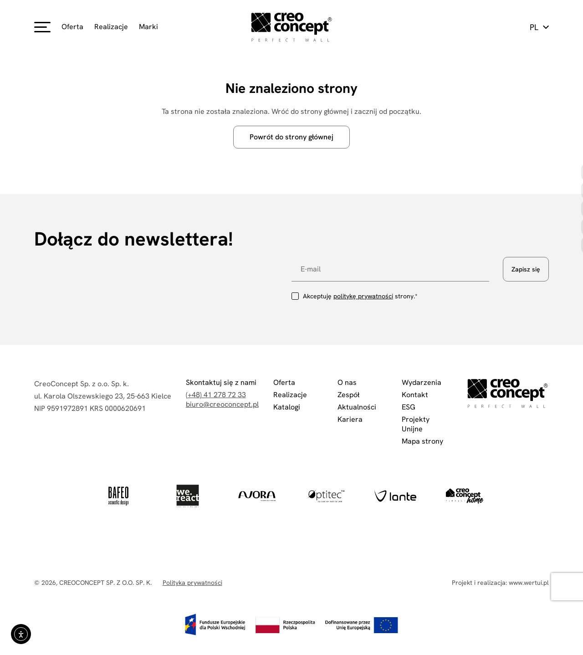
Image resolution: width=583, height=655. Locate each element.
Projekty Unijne (416, 424)
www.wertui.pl (529, 582)
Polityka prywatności (192, 582)
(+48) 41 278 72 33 (216, 394)
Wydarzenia (421, 382)
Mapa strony (422, 441)
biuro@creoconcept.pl (222, 404)
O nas (347, 382)
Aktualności (357, 407)
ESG (408, 407)
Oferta (72, 26)
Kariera (350, 419)
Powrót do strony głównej (291, 137)
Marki (148, 26)
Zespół (348, 394)
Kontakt (415, 394)
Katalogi (286, 407)
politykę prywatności (363, 296)
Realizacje (111, 26)
